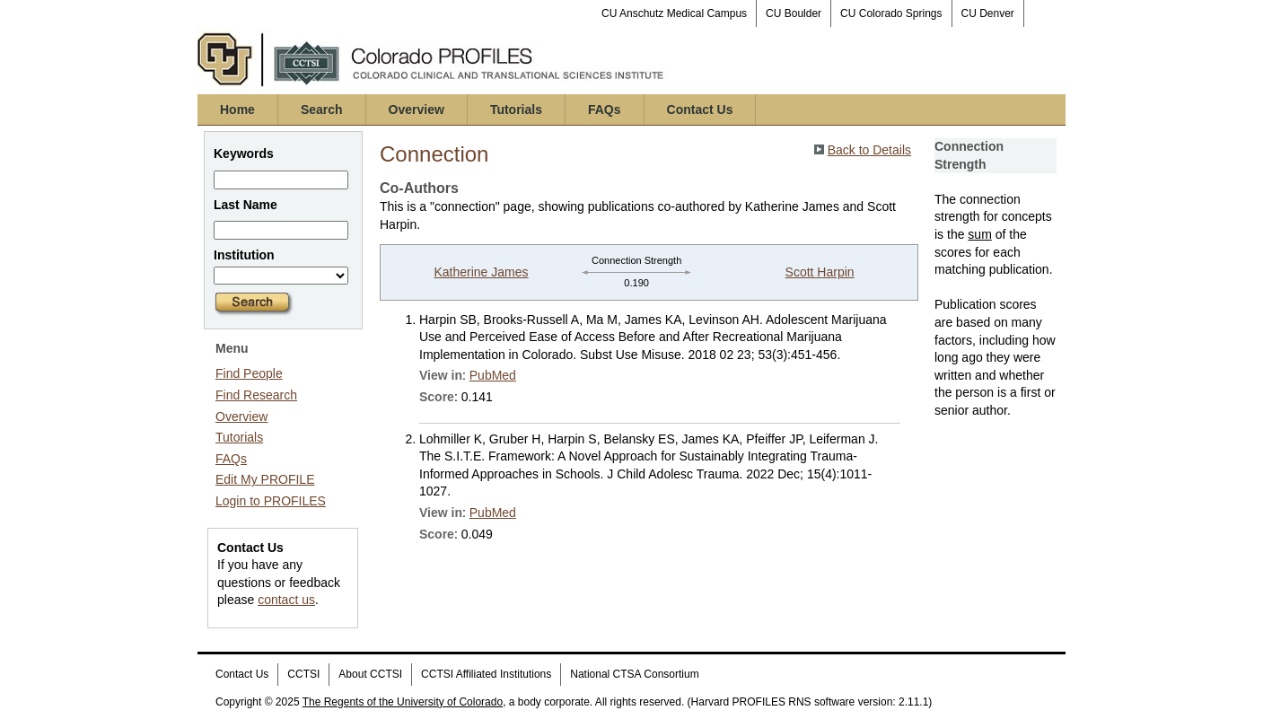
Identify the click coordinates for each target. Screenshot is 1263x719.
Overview (416, 109)
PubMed (492, 375)
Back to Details (869, 150)
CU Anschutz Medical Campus (674, 13)
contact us (286, 599)
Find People (249, 373)
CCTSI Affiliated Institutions (486, 674)
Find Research (256, 395)
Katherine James (481, 272)
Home (237, 109)
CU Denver (987, 13)
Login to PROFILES (270, 501)
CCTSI (303, 674)
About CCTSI (370, 674)
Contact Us (700, 109)
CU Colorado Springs (891, 13)
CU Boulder (793, 13)
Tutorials (516, 109)
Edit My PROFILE (264, 479)
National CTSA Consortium (634, 674)
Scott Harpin (820, 272)
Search (322, 109)
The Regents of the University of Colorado (403, 702)
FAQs (604, 109)
